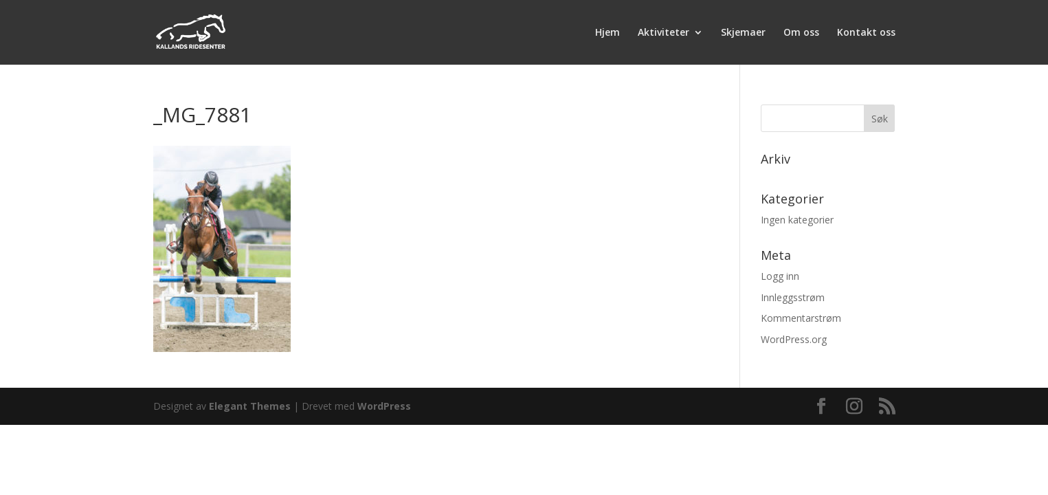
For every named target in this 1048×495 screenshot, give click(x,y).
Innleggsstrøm (793, 297)
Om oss (801, 33)
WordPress (384, 405)
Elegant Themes (250, 405)
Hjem (607, 33)
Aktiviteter (663, 33)
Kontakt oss (866, 33)
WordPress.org (794, 339)
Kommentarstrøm (801, 317)
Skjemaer (743, 33)
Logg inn (780, 276)
